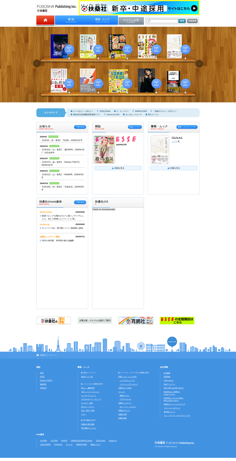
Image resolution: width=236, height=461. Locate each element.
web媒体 (40, 434)
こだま (175, 141)
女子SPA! (54, 441)
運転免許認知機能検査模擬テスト (87, 114)
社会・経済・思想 (87, 410)
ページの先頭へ (172, 342)
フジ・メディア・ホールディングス (177, 415)
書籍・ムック (83, 367)
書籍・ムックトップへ (187, 127)
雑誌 (38, 367)
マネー (83, 414)
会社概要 (167, 373)
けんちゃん (177, 137)
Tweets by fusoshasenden (103, 209)
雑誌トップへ (134, 127)
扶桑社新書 (122, 418)
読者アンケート (169, 384)
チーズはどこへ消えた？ (83, 111)
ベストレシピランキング (129, 384)
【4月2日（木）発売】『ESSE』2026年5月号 (61, 140)
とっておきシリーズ (127, 380)
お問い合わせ (169, 380)
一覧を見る (80, 127)
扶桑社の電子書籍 (87, 424)
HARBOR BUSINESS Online (81, 441)
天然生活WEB (45, 444)
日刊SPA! (43, 441)
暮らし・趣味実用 (87, 388)
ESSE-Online (46, 212)
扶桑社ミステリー (125, 403)
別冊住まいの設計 (125, 388)
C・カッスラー (123, 111)
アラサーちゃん (125, 399)
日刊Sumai (58, 444)
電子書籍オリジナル (88, 428)
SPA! (42, 373)
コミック (121, 392)
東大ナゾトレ (153, 114)
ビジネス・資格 (87, 403)
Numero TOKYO (46, 380)
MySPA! (64, 441)
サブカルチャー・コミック (91, 399)
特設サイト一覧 (87, 377)
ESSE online (100, 441)
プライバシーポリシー (172, 408)
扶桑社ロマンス (124, 410)
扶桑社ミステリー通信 (50, 237)
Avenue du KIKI (113, 114)
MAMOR (43, 384)
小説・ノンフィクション (90, 392)
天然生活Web (104, 111)
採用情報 (167, 377)
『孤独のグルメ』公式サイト (165, 111)
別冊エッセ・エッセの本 (127, 377)
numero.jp (44, 224)
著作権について (169, 412)
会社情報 (164, 367)
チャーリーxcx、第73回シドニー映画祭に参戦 (62, 228)
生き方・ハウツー (87, 407)
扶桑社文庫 (122, 414)
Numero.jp (113, 441)
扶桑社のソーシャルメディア (174, 404)
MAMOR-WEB (141, 111)
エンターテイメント (88, 395)
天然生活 (43, 388)
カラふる (69, 444)
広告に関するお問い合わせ (174, 388)
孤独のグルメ (125, 395)
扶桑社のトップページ (48, 355)
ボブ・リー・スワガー (128, 407)
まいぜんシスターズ (133, 114)
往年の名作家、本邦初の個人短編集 (58, 240)
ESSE (42, 377)
